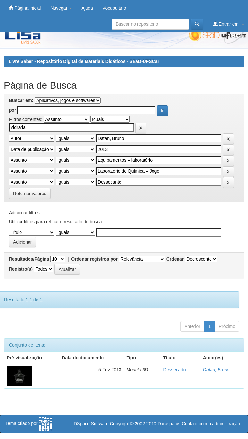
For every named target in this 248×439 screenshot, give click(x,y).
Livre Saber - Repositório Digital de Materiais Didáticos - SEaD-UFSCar (84, 61)
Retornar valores (29, 193)
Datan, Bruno (216, 369)
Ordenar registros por (94, 259)
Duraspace (168, 423)
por (12, 110)
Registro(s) (21, 268)
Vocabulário (114, 8)
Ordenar (175, 259)
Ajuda (87, 8)
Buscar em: (21, 100)
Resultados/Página (29, 259)
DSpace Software (91, 423)
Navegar (61, 8)
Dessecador (175, 369)
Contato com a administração (211, 423)
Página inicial (25, 8)
